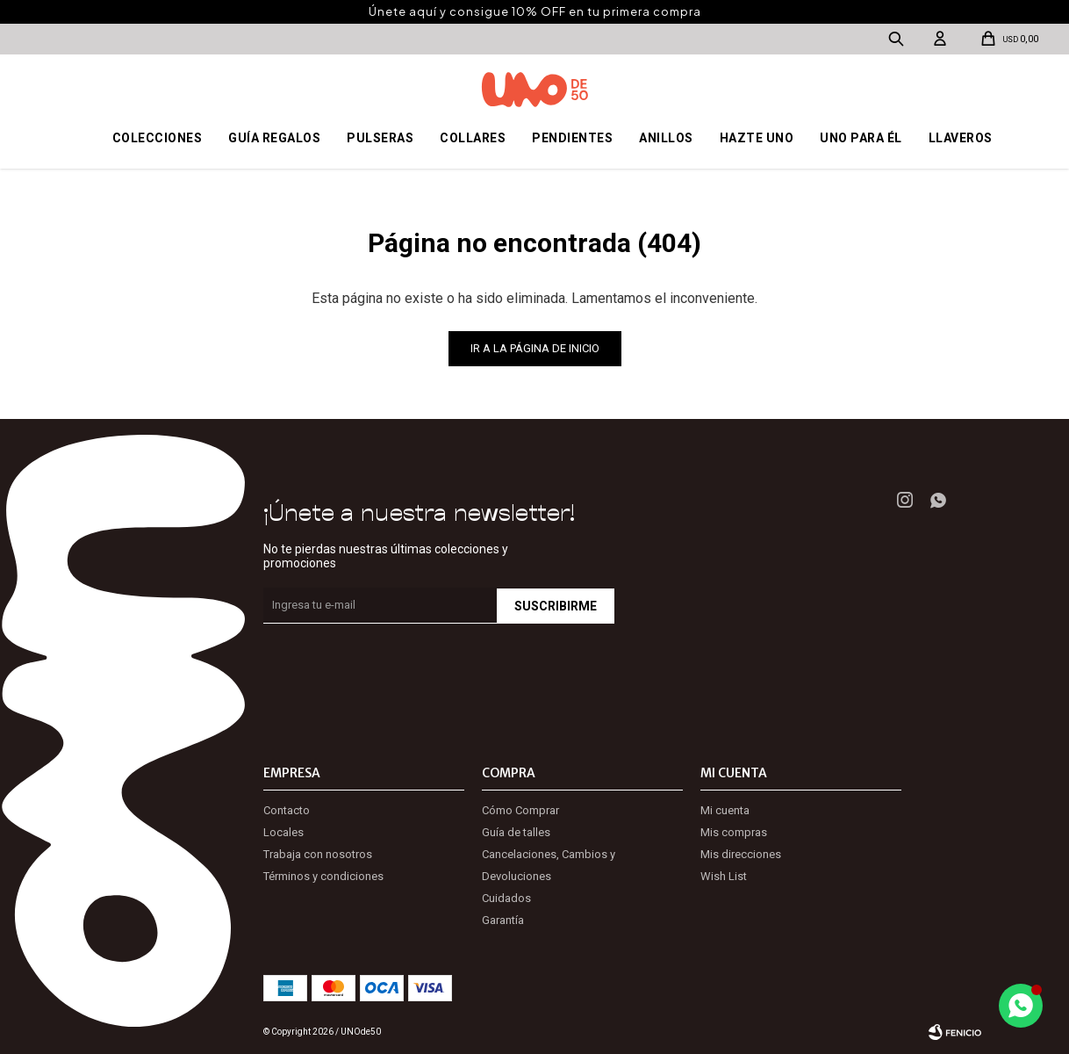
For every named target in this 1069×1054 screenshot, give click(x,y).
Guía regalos (274, 138)
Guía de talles (516, 832)
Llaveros (961, 138)
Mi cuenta (725, 810)
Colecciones (157, 138)
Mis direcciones (740, 854)
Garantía (503, 920)
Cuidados (506, 898)
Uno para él (861, 138)
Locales (283, 832)
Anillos (666, 138)
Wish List (723, 876)
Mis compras (733, 832)
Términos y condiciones (323, 876)
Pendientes (572, 138)
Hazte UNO (757, 138)
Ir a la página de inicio (534, 348)
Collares (473, 138)
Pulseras (380, 138)
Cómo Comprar (520, 810)
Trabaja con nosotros (317, 854)
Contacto (286, 810)
